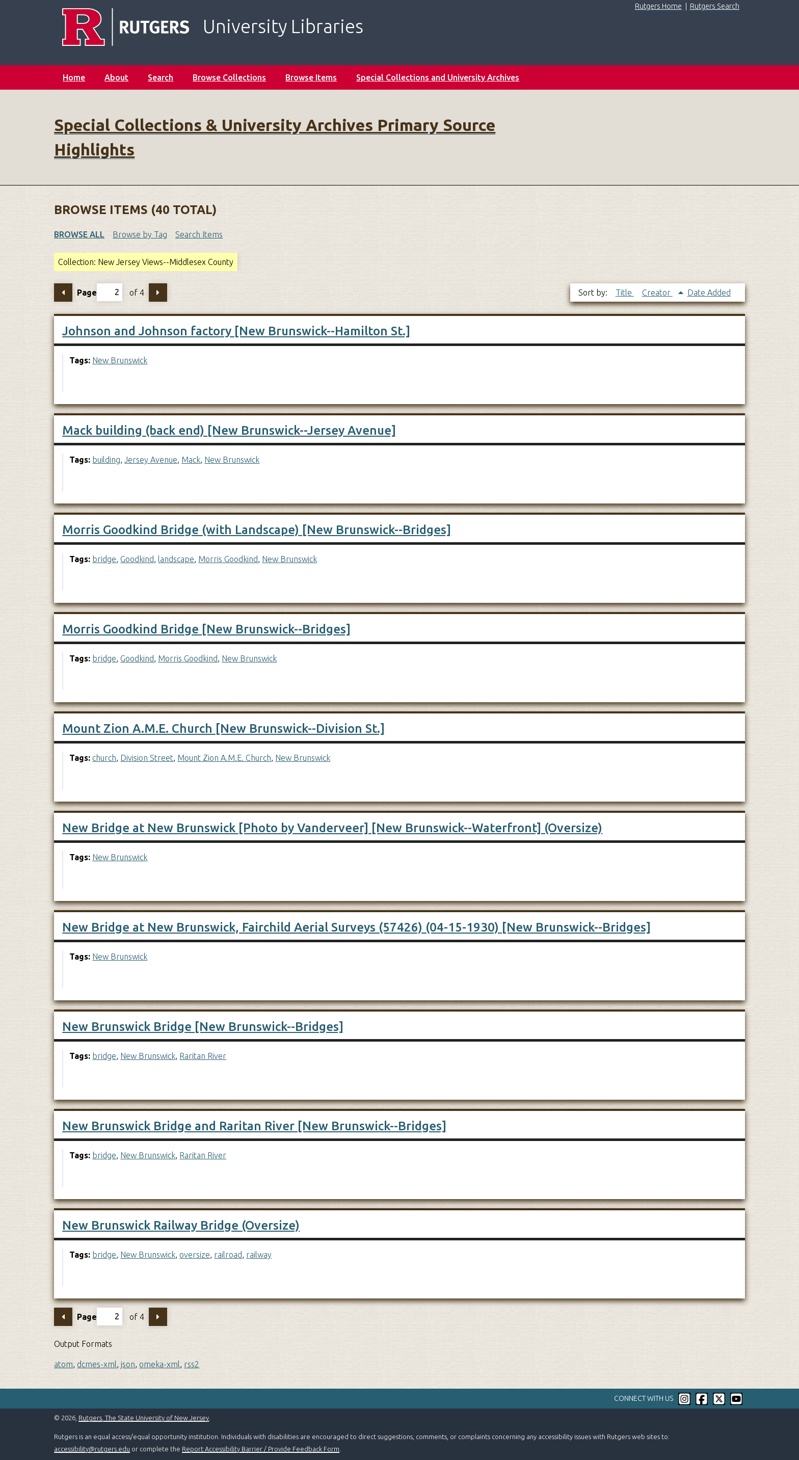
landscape (176, 559)
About (116, 77)
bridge (104, 559)
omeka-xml (159, 1364)
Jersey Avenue (150, 459)
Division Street (146, 757)
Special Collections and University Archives (437, 77)
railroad (228, 1254)
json (128, 1364)
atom (63, 1364)
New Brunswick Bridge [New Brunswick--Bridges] (202, 1026)
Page (99, 292)
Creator (657, 292)
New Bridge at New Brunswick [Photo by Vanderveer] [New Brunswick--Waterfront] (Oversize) (332, 828)
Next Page (158, 292)
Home (74, 77)
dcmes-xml (97, 1364)
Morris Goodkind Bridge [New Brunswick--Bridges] (206, 629)
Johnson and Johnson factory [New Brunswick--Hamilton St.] (236, 331)
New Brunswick (119, 360)
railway (259, 1254)
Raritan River (202, 1055)
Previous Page (63, 292)
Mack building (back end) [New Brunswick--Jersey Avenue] (229, 430)
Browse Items (311, 77)
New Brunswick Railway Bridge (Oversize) (181, 1225)
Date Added (709, 292)
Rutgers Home (658, 6)
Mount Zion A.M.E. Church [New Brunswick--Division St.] (223, 728)
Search (160, 77)
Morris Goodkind (228, 559)
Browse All (79, 234)
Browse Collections (229, 77)
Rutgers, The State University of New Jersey (143, 1417)
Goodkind (137, 559)
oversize (194, 1254)
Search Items (199, 234)
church (104, 757)
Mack (190, 459)
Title (625, 292)
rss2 (191, 1364)
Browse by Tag (140, 234)
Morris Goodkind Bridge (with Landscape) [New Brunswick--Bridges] (256, 530)
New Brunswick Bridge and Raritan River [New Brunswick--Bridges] (254, 1126)
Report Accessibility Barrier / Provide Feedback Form (260, 1448)
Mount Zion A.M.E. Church (224, 757)
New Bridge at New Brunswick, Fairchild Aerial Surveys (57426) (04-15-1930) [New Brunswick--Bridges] (356, 927)
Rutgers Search (714, 6)
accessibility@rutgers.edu (92, 1448)
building (106, 459)
